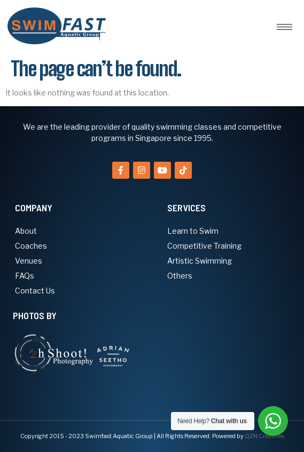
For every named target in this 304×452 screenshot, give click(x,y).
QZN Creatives (264, 436)
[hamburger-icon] (284, 27)
